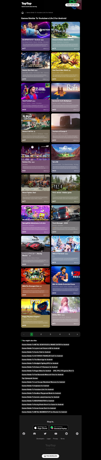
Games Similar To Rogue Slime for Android (36, 371)
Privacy (55, 439)
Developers (40, 439)
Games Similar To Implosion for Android (35, 386)
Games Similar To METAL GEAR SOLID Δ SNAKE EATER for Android (45, 344)
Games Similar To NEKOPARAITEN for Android (38, 401)
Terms (63, 439)
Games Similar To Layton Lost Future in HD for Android (40, 348)
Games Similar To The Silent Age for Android (37, 359)
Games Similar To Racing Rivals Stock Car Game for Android (42, 404)
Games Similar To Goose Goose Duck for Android (39, 408)
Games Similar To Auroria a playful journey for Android (40, 397)
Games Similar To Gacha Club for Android (36, 352)
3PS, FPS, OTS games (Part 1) (63, 371)
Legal (49, 439)
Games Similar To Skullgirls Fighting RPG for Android (40, 363)
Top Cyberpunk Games (30, 378)
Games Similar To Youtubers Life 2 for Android (37, 389)
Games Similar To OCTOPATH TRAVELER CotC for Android (42, 356)
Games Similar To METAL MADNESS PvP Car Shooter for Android (44, 412)
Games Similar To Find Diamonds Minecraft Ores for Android (42, 374)
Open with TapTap (72, 5)
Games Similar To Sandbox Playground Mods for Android (41, 393)
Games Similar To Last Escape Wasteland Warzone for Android (43, 382)
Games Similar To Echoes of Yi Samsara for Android (39, 367)
